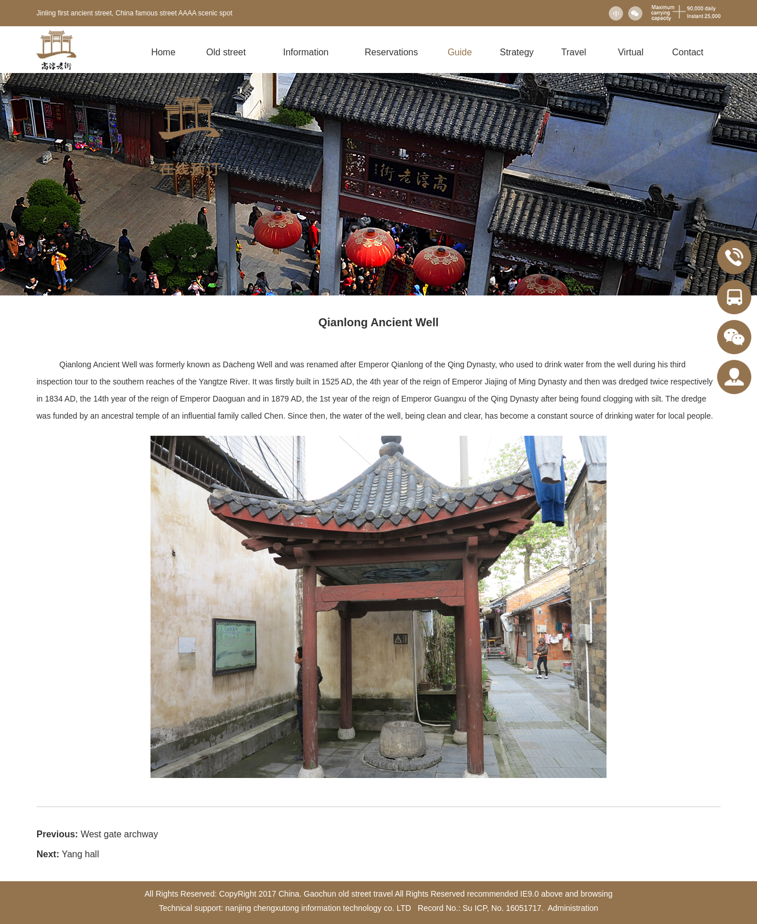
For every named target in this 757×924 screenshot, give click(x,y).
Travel (574, 52)
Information (305, 52)
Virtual (631, 52)
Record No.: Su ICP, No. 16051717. (480, 908)
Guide (459, 52)
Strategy (517, 52)
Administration (573, 908)
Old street (226, 52)
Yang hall (80, 854)
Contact (687, 52)
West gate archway (119, 834)
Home (163, 52)
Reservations (391, 52)
